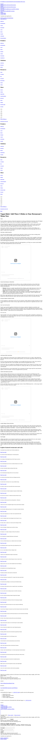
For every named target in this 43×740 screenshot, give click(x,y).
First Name (2, 727)
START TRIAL (3, 13)
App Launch (12, 687)
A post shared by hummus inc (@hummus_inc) (16, 278)
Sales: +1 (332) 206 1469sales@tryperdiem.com (6, 707)
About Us (2, 683)
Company (2, 730)
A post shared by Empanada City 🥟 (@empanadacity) (15, 351)
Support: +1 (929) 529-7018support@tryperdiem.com (5, 705)
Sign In (1, 12)
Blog (8, 11)
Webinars (16, 687)
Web (5, 737)
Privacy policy (10, 715)
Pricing (6, 11)
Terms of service (17, 715)
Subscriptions (13, 4)
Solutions (7, 683)
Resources (2, 10)
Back (1, 211)
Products (2, 3)
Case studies (2, 11)
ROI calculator (12, 11)
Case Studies (2, 687)
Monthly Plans (11, 683)
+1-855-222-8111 (28, 700)
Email (1, 729)
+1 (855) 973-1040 (16, 692)
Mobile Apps (7, 687)
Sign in (5, 119)
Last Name (2, 728)
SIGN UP (2, 119)
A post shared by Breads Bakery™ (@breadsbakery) (15, 419)
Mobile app (2, 4)
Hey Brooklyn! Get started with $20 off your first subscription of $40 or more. (12, 1)
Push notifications (8, 4)
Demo (7, 737)
